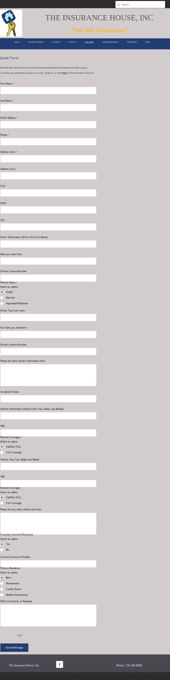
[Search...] (140, 4)
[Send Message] (14, 647)
